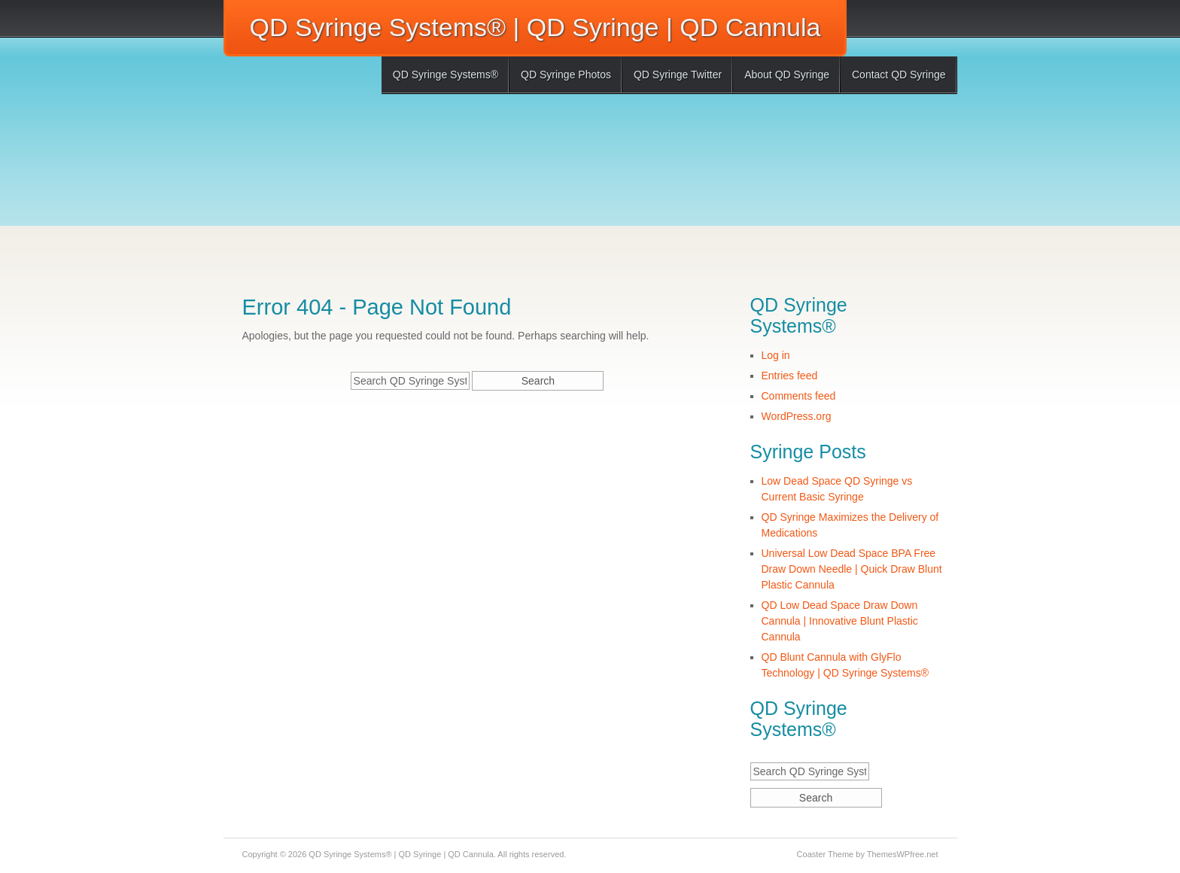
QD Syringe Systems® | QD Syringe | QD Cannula (535, 27)
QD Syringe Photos (566, 74)
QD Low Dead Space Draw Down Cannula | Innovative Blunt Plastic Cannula (840, 621)
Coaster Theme (825, 854)
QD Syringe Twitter (678, 74)
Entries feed (790, 376)
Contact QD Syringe (899, 74)
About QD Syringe (786, 74)
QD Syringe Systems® (445, 74)
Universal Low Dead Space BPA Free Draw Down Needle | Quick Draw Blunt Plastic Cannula (852, 569)
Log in (776, 355)
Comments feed (799, 396)
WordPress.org (797, 416)
